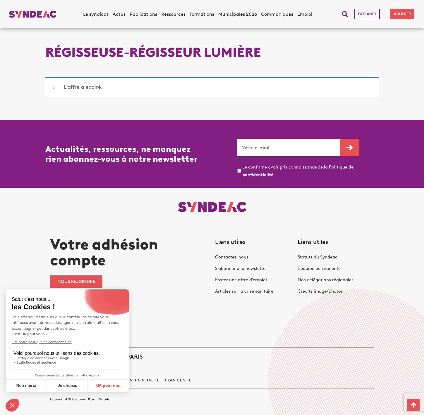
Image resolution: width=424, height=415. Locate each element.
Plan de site (178, 380)
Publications (143, 14)
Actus (119, 14)
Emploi (304, 14)
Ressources (173, 14)
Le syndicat (96, 14)
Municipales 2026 (237, 14)
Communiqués (277, 14)
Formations (202, 14)
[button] (345, 14)
